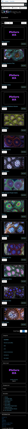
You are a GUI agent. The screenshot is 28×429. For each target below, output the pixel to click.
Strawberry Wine (7, 279)
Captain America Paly (8, 63)
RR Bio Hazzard (14, 379)
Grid (10, 22)
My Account (22, 7)
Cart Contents (6, 7)
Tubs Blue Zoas (6, 300)
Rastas (4, 214)
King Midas (5, 128)
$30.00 (4, 65)
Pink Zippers (5, 171)
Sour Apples (5, 236)
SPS (5, 345)
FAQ (3, 418)
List (6, 22)
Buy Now (23, 43)
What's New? (6, 363)
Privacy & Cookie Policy (7, 423)
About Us (4, 421)
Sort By (24, 22)
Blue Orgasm (6, 41)
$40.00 (4, 44)
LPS (5, 349)
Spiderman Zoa (6, 257)
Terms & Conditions (6, 424)
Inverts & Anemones (8, 352)
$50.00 (4, 195)
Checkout (15, 7)
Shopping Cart (6, 385)
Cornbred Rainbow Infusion (10, 106)
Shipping (4, 420)
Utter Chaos (5, 322)
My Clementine (6, 149)
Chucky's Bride (6, 85)
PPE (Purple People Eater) (10, 193)
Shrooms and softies (8, 342)
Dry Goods (6, 358)
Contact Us (4, 417)
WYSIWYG (6, 355)
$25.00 (4, 130)
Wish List (4, 426)
